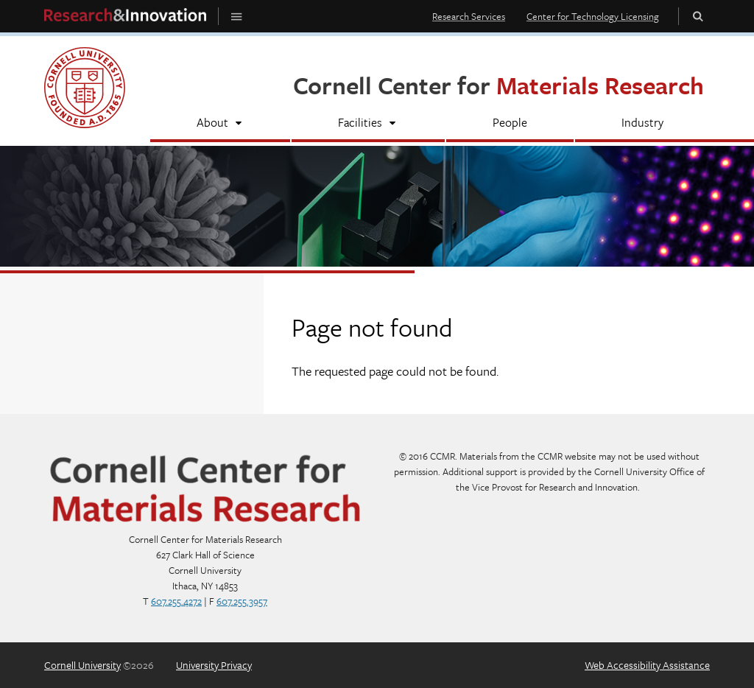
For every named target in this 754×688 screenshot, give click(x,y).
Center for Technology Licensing (592, 16)
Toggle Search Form (698, 15)
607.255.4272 (176, 601)
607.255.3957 (241, 601)
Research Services (468, 16)
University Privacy (214, 665)
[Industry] (642, 124)
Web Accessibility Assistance (647, 665)
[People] (510, 124)
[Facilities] (368, 124)
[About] (220, 124)
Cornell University (82, 665)
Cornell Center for (498, 85)
